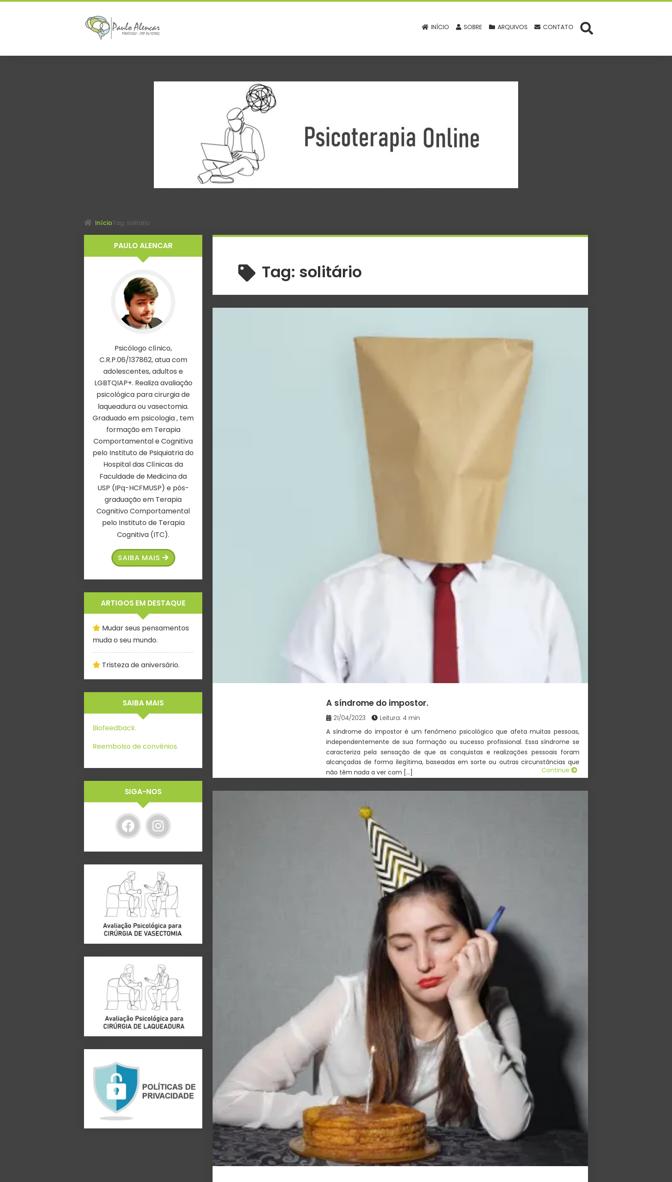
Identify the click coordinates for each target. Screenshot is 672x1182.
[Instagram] (158, 826)
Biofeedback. (114, 728)
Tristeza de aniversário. (417, 468)
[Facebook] (128, 826)
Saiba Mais (143, 558)
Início (103, 223)
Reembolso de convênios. (135, 746)
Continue (559, 428)
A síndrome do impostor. (421, 326)
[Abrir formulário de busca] (586, 28)
